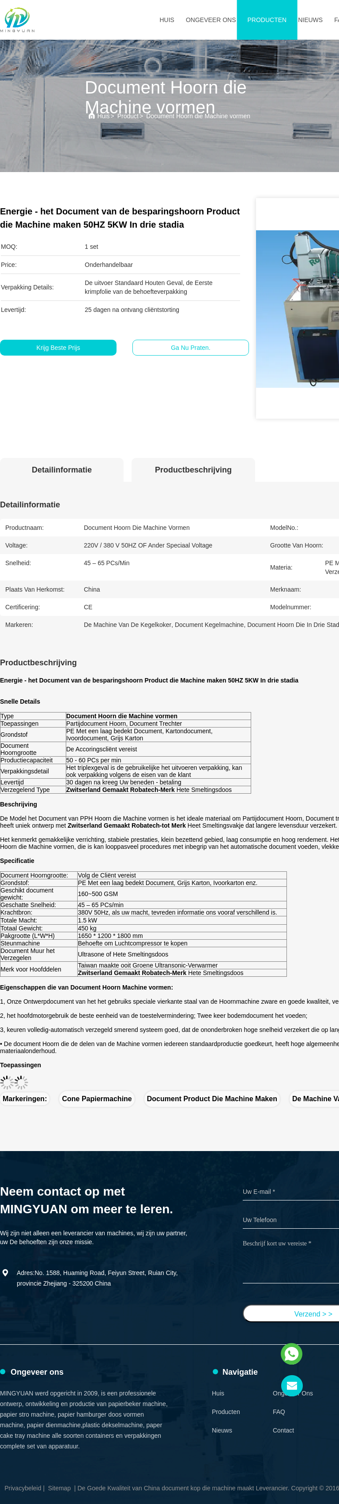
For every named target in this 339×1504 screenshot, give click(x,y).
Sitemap (59, 1488)
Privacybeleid (22, 1488)
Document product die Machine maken (212, 1099)
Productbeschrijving (193, 469)
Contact (283, 1430)
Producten (267, 19)
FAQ (279, 1411)
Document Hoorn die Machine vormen (198, 116)
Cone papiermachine (97, 1099)
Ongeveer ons (211, 19)
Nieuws (310, 19)
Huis (166, 19)
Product (128, 116)
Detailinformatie (62, 469)
